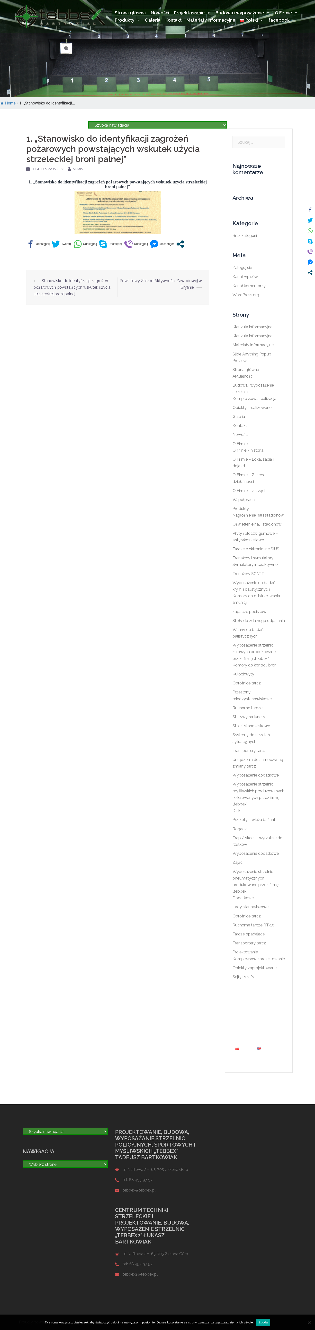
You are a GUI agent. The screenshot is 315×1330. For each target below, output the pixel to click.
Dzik (236, 810)
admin (78, 169)
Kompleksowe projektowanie (259, 959)
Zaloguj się (242, 267)
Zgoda (263, 1322)
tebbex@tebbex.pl (139, 1190)
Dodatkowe (243, 898)
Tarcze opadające (249, 934)
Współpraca (244, 499)
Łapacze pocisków (249, 611)
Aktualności (243, 376)
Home (8, 103)
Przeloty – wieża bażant (254, 819)
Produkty (127, 20)
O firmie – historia (248, 450)
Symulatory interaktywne (255, 564)
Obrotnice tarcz (247, 683)
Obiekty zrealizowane (252, 407)
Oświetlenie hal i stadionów (257, 524)
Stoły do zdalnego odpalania (259, 620)
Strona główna (130, 12)
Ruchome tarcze (247, 708)
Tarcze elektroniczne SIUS (256, 549)
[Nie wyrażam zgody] (308, 1322)
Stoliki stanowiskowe (251, 726)
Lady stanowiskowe (251, 907)
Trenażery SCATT (248, 573)
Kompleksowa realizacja (254, 398)
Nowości (160, 12)
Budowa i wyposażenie (243, 12)
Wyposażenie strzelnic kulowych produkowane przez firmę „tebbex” (254, 652)
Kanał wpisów (245, 276)
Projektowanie (192, 12)
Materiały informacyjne (211, 20)
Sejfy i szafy (243, 977)
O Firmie (286, 12)
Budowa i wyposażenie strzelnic (258, 1019)
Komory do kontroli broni (255, 665)
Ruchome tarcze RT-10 (253, 925)
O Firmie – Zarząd (249, 490)
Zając (238, 862)
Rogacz (240, 829)
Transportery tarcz (249, 750)
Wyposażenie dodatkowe (256, 775)
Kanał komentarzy (249, 286)
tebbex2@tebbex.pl (140, 1274)
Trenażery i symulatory (253, 558)
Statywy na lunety (249, 717)
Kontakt (173, 20)
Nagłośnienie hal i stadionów (258, 515)
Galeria (153, 20)
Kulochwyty (243, 674)
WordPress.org (246, 295)
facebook (279, 20)
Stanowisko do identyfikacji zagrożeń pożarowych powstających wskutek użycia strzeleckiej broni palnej (72, 287)
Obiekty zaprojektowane (255, 968)
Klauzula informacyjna (252, 327)
